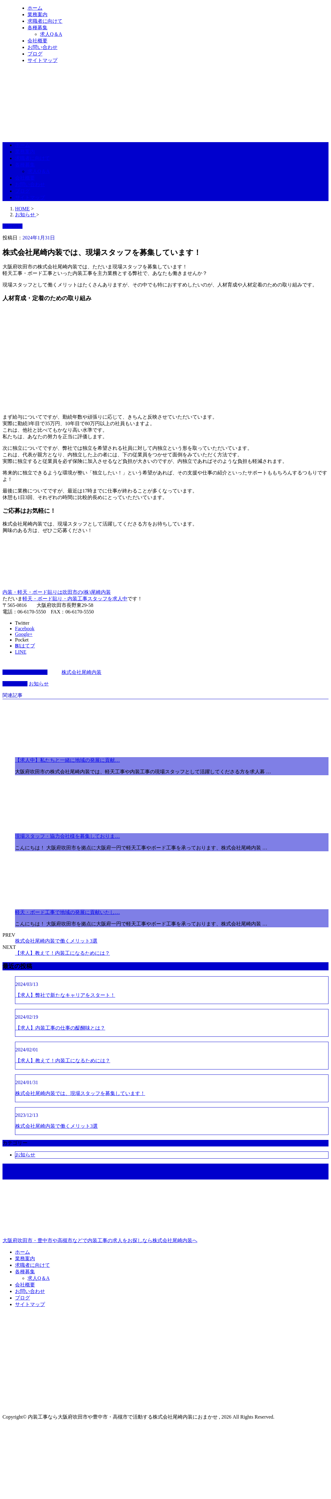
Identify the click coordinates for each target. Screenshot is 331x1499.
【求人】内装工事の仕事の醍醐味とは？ (60, 1028)
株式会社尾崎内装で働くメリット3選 (56, 941)
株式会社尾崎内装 (81, 672)
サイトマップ (42, 60)
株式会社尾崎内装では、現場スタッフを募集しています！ (80, 1093)
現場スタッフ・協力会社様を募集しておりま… (67, 836)
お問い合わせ (42, 47)
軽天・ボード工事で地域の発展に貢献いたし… (67, 912)
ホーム (34, 8)
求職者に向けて (44, 21)
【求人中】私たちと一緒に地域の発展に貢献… (67, 760)
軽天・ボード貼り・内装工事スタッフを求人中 (74, 598)
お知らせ (39, 683)
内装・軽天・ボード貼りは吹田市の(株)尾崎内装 (56, 592)
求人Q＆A (51, 34)
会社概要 (37, 40)
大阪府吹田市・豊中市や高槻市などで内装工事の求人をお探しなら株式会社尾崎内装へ (165, 1213)
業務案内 (37, 14)
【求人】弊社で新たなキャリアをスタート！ (65, 995)
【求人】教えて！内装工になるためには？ (62, 953)
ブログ (34, 53)
